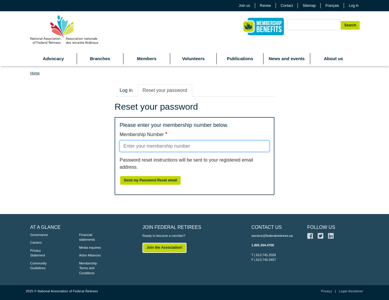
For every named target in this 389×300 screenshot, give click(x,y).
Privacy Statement (37, 253)
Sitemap (309, 6)
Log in (354, 6)
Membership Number (142, 134)
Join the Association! (164, 247)
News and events (287, 58)
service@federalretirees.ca (272, 235)
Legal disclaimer (351, 291)
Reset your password (165, 90)
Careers (36, 242)
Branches (100, 58)
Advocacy (53, 58)
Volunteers (193, 58)
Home (35, 73)
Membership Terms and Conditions (88, 268)
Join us (244, 6)
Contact (287, 6)
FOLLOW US (321, 227)
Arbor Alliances (90, 255)
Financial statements (87, 237)
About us (333, 58)
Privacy (326, 291)
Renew (265, 6)
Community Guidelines (38, 265)
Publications (240, 58)
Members (147, 58)
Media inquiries (90, 247)
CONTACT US (266, 227)
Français (332, 6)
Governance (39, 235)
